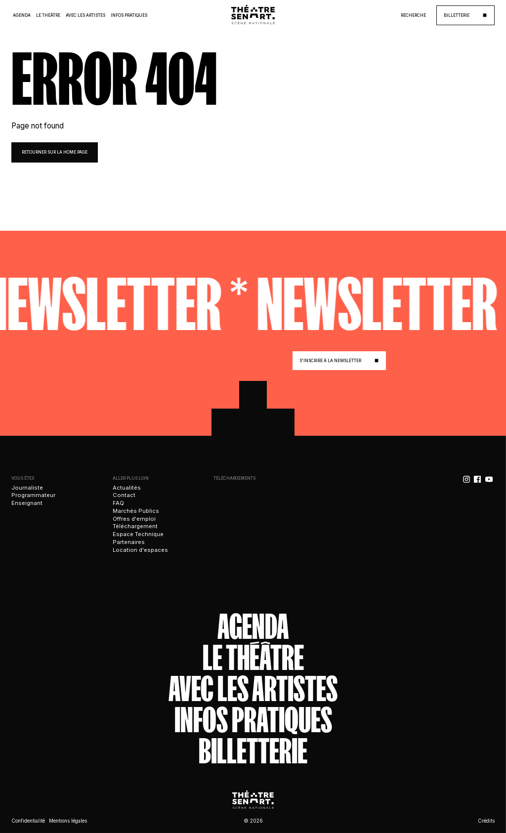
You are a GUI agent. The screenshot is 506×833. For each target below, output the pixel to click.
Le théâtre (253, 657)
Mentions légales (68, 821)
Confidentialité (28, 821)
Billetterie (253, 751)
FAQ (118, 503)
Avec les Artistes (85, 15)
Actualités (127, 487)
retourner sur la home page (54, 152)
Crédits (486, 821)
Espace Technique (138, 534)
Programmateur (33, 495)
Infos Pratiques (129, 15)
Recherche (413, 15)
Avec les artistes (253, 689)
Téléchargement (135, 526)
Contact (124, 495)
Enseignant (26, 503)
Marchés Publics (136, 510)
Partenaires (129, 542)
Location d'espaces (140, 549)
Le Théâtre (48, 15)
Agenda (22, 15)
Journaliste (27, 487)
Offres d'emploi (134, 518)
